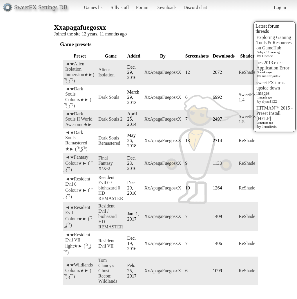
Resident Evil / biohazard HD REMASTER (110, 216)
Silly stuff (120, 7)
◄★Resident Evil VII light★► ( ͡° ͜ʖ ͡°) (78, 243)
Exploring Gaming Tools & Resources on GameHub (274, 42)
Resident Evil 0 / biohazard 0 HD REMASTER (110, 188)
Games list (94, 7)
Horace (267, 56)
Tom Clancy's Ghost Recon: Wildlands (107, 271)
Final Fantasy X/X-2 (105, 163)
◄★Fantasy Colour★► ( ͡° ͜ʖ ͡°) (79, 163)
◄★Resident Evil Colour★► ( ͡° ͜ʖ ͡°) (79, 216)
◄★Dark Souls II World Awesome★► (79, 119)
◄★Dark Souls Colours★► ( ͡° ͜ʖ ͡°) (78, 97)
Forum (142, 7)
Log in (280, 7)
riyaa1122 (269, 101)
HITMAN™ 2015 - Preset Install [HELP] (274, 113)
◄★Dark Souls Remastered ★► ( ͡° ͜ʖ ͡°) (76, 140)
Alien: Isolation (106, 72)
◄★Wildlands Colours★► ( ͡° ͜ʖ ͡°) (79, 270)
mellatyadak (271, 76)
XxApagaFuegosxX (162, 72)
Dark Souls (108, 97)
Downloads (165, 7)
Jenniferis (269, 126)
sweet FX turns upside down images (270, 88)
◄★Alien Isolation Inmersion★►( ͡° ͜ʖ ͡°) (79, 72)
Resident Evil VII (106, 243)
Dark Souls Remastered (109, 140)
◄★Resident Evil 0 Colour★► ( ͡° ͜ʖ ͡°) (79, 187)
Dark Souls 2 (110, 119)
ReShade (247, 72)
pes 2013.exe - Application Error (272, 65)
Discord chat (195, 7)
